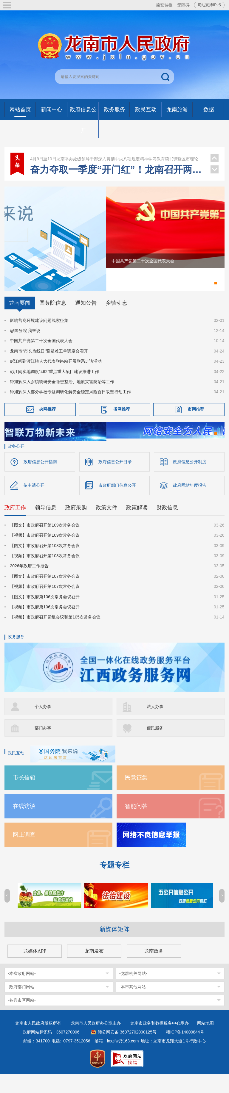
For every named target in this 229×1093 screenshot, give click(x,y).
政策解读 (137, 527)
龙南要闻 (19, 320)
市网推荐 (196, 426)
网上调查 (24, 854)
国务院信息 (52, 320)
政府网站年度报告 (189, 504)
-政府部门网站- (21, 1006)
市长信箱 (24, 797)
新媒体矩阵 (114, 948)
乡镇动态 (116, 320)
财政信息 (167, 527)
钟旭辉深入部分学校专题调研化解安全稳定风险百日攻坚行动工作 (70, 409)
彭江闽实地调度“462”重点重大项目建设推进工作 (54, 389)
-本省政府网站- (21, 992)
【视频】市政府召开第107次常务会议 (44, 606)
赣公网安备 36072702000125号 (127, 1051)
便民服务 (155, 747)
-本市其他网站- (133, 1006)
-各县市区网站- (21, 1019)
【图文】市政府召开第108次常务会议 (44, 565)
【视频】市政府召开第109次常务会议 (44, 554)
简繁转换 (164, 5)
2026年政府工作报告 (29, 585)
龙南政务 (153, 970)
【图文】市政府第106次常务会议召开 (44, 616)
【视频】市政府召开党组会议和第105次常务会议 (55, 636)
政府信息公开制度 (189, 481)
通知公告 (86, 320)
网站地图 (205, 1042)
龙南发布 (94, 970)
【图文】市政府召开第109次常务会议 (44, 544)
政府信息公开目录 (115, 481)
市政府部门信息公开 (117, 504)
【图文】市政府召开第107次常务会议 (44, 596)
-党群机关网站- (133, 992)
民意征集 (136, 797)
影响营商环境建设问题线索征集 (39, 338)
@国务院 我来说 (25, 348)
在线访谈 (24, 825)
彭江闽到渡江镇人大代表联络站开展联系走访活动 (56, 378)
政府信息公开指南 (40, 481)
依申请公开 (34, 504)
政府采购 (76, 527)
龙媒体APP (34, 970)
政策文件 (106, 527)
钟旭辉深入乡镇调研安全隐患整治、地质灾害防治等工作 (62, 399)
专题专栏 (114, 884)
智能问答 (136, 825)
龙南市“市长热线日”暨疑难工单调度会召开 (49, 368)
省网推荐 (121, 426)
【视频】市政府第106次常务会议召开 (44, 626)
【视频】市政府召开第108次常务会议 (44, 575)
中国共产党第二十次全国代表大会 (41, 358)
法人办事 (155, 726)
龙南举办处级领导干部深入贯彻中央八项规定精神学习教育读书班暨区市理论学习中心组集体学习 (117, 158)
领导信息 (45, 527)
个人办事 (43, 726)
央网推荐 (47, 426)
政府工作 (15, 527)
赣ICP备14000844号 (185, 1051)
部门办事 (43, 747)
